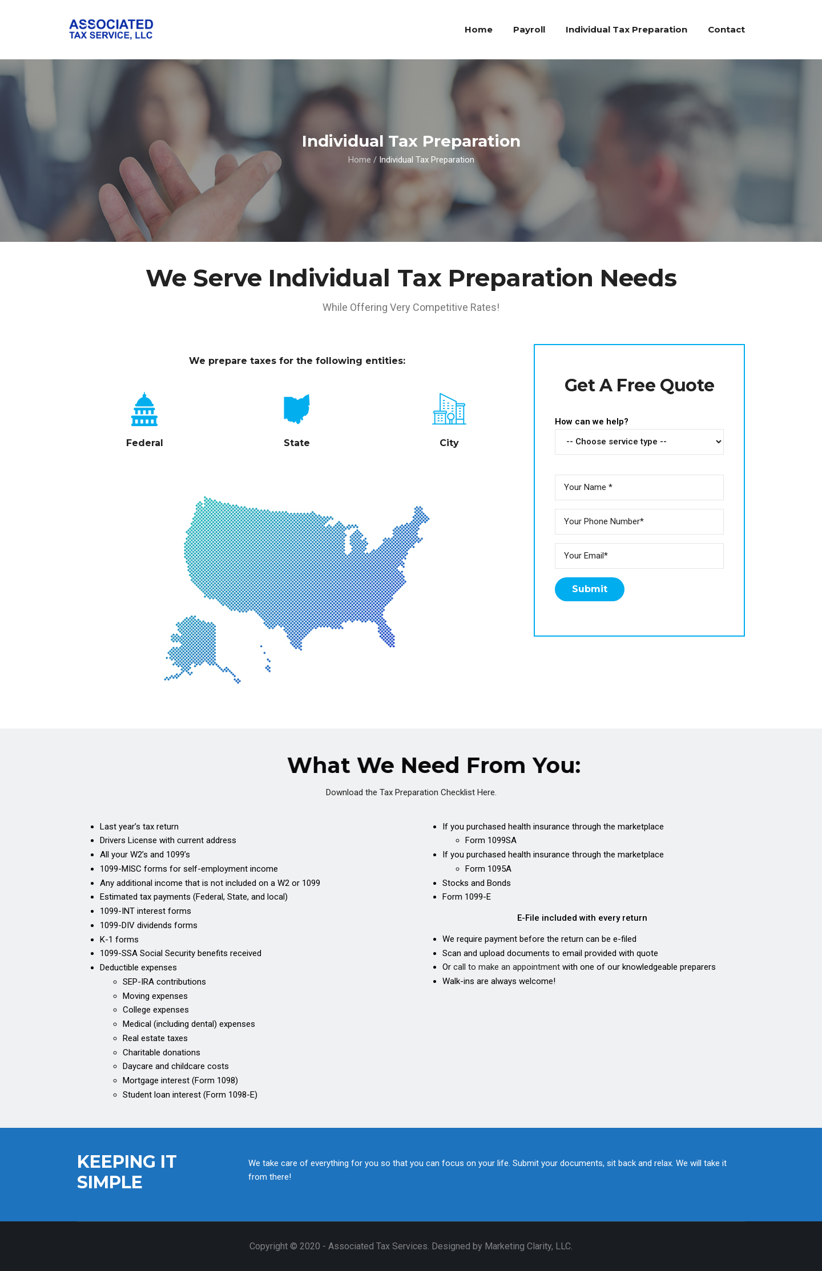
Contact (726, 29)
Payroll (529, 29)
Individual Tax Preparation (626, 29)
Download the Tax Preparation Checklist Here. (411, 792)
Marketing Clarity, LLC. (529, 1246)
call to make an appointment (506, 967)
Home (479, 29)
